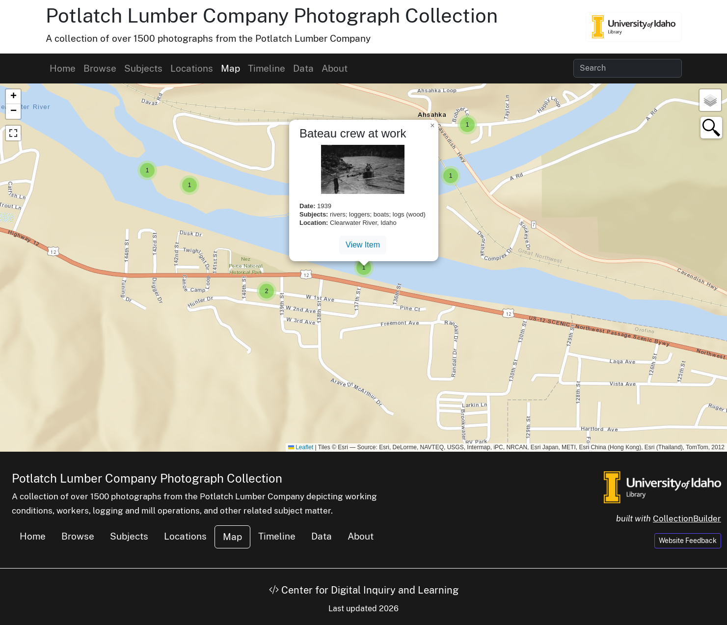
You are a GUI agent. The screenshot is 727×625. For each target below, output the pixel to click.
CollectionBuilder (687, 518)
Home (63, 68)
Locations (191, 68)
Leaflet (300, 447)
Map (230, 68)
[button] (189, 185)
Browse (99, 68)
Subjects (143, 68)
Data (303, 68)
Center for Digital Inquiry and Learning (363, 590)
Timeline (266, 68)
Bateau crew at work (352, 133)
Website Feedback (688, 540)
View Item (363, 245)
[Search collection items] (627, 68)
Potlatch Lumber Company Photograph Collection (272, 15)
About (335, 68)
